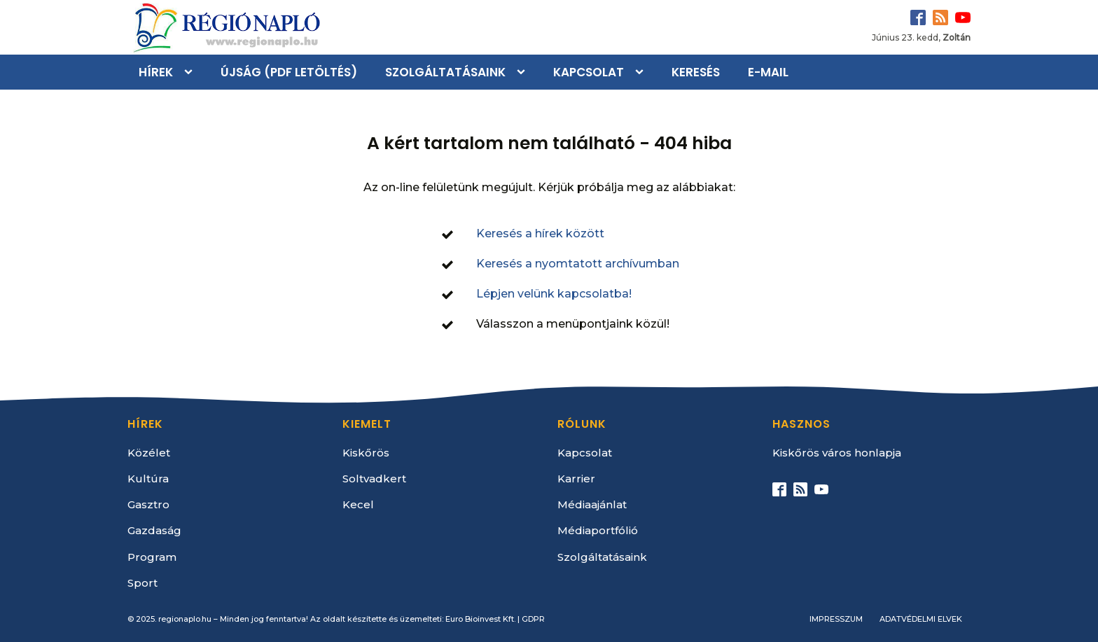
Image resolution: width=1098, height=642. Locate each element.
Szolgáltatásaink (445, 72)
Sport (142, 582)
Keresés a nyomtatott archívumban (577, 263)
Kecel (358, 504)
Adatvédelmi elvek (921, 619)
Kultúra (148, 478)
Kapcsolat (588, 72)
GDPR (533, 619)
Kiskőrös (365, 452)
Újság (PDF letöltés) (289, 72)
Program (151, 557)
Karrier (576, 478)
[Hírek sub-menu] (191, 72)
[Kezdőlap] (225, 27)
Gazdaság (154, 530)
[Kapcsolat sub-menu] (642, 72)
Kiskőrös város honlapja (836, 452)
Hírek (156, 72)
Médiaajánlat (592, 504)
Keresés (696, 72)
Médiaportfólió (597, 530)
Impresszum (836, 619)
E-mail (768, 72)
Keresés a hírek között (540, 233)
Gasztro (148, 504)
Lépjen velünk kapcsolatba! (554, 293)
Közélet (148, 452)
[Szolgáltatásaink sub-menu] (524, 72)
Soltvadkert (374, 478)
